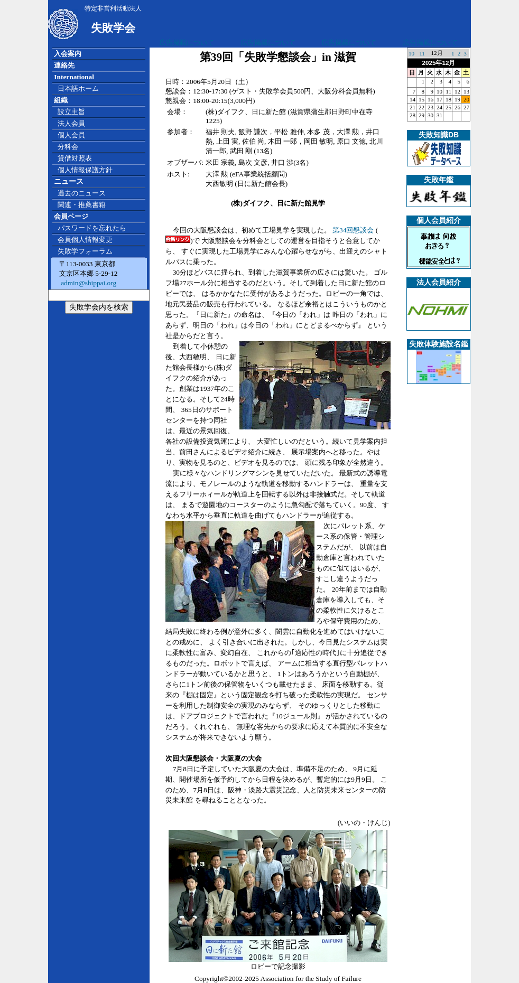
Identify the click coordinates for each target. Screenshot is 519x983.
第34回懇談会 (353, 230)
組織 (61, 100)
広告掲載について (186, 42)
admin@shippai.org (87, 283)
